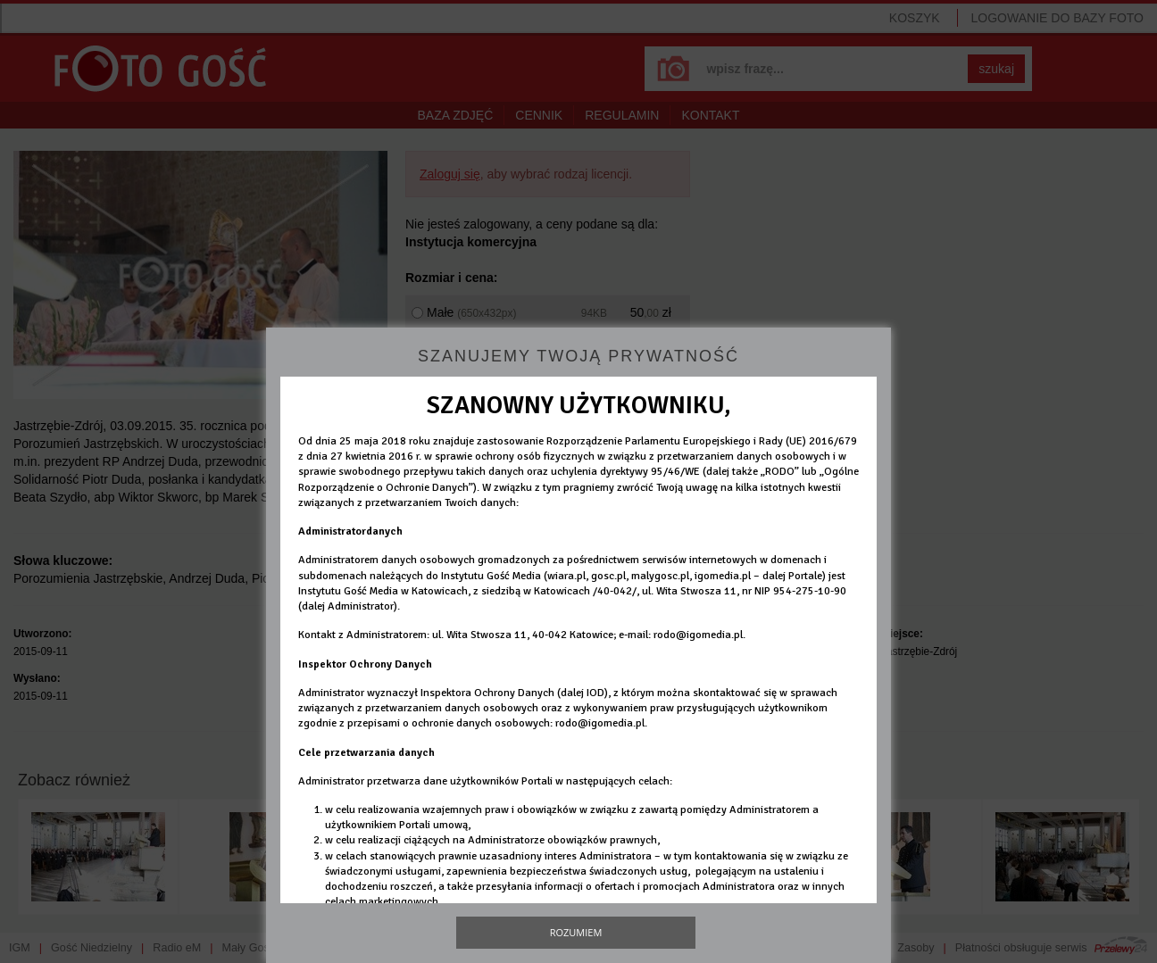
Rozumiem (576, 932)
